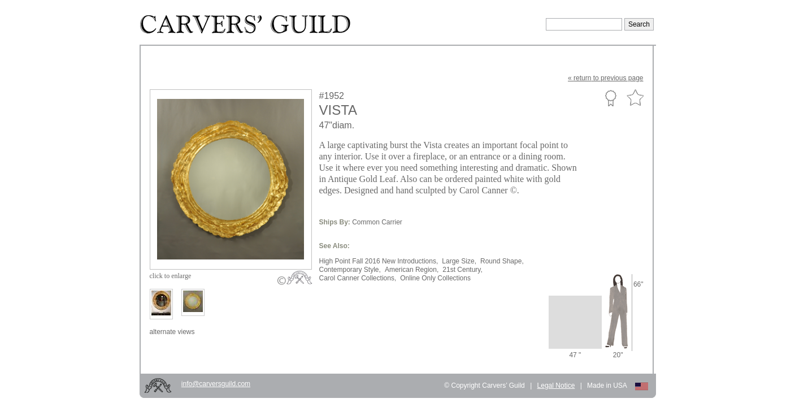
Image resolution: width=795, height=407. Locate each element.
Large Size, (459, 261)
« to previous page (605, 78)
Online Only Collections (435, 278)
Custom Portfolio (610, 97)
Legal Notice (556, 385)
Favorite (635, 98)
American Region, (411, 270)
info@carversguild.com (215, 384)
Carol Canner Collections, (358, 278)
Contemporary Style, (350, 270)
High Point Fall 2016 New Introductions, (378, 261)
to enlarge (171, 276)
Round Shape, (502, 261)
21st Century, (462, 270)
